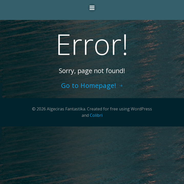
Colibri (96, 115)
